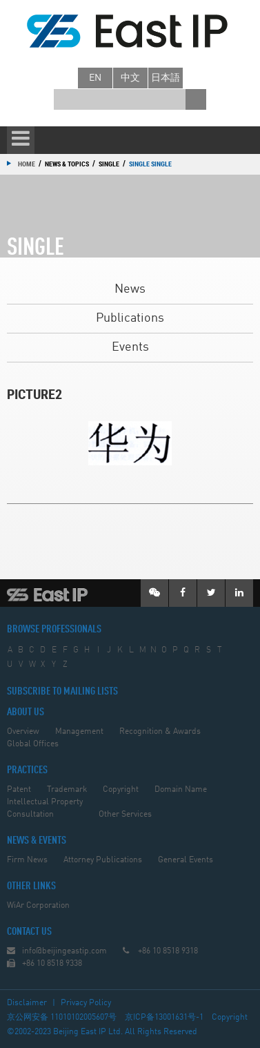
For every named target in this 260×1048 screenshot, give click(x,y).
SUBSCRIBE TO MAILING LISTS (62, 691)
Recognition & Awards (160, 732)
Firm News (27, 860)
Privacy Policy (86, 1003)
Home (26, 163)
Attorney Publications (102, 860)
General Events (185, 860)
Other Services (125, 815)
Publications (130, 318)
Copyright (121, 790)
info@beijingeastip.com (64, 951)
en (95, 78)
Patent (19, 790)
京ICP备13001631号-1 (164, 1017)
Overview (23, 732)
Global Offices (33, 744)
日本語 (165, 78)
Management (79, 732)
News (130, 289)
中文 (130, 78)
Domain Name (180, 790)
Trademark (67, 790)
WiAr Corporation (38, 906)
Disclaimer (27, 1003)
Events (130, 347)
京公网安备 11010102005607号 (62, 1017)
